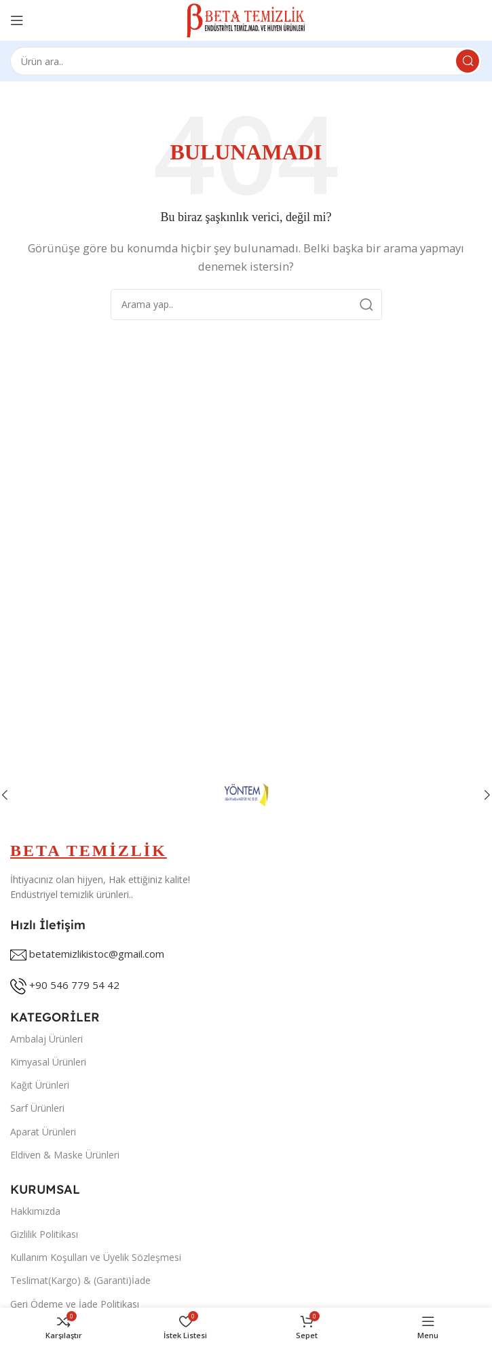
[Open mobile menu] (17, 20)
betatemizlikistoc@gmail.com (96, 953)
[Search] (246, 61)
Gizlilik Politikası (44, 1234)
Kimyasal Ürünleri (48, 1061)
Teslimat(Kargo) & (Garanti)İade (80, 1280)
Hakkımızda (35, 1211)
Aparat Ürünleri (43, 1131)
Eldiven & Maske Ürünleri (64, 1154)
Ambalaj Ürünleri (46, 1038)
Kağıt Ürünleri (39, 1084)
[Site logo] (246, 19)
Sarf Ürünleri (37, 1108)
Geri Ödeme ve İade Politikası (74, 1304)
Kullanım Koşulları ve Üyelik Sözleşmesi (95, 1257)
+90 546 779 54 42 (74, 985)
